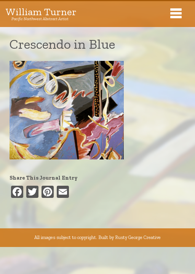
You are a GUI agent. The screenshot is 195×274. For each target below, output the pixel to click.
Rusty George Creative (138, 237)
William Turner (41, 14)
